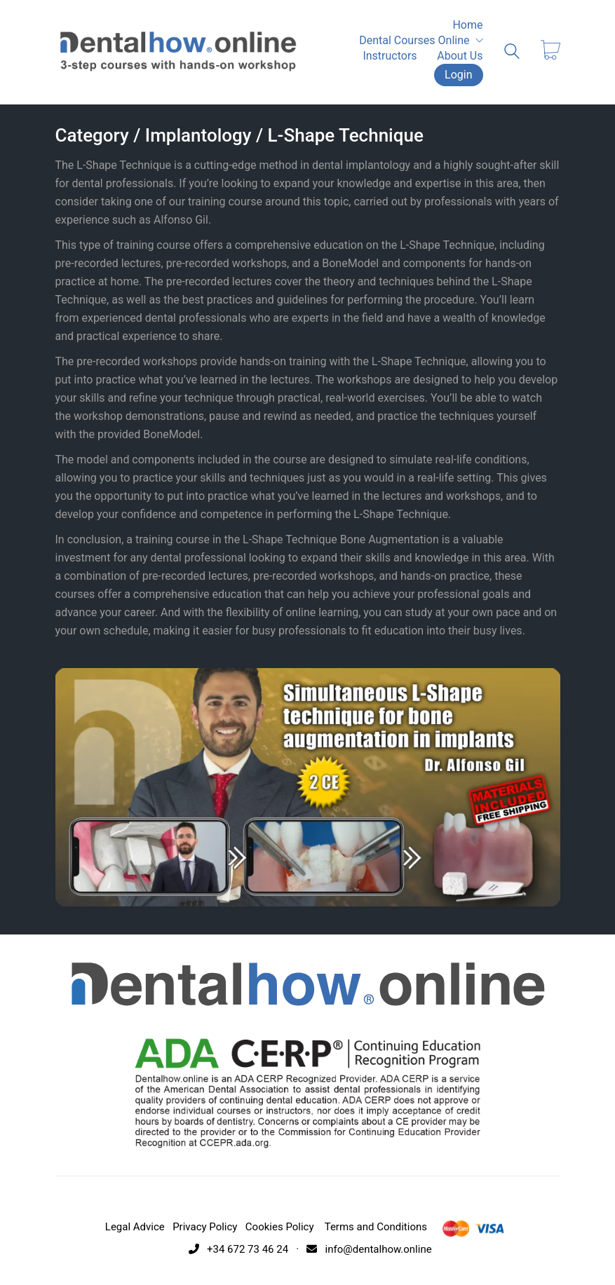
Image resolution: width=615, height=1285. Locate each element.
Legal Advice (135, 1227)
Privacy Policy (205, 1227)
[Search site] (512, 53)
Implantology (198, 135)
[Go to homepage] (178, 52)
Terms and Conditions (376, 1227)
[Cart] (550, 51)
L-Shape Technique (346, 135)
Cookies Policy (279, 1227)
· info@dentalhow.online (361, 1249)
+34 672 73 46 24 (235, 1249)
